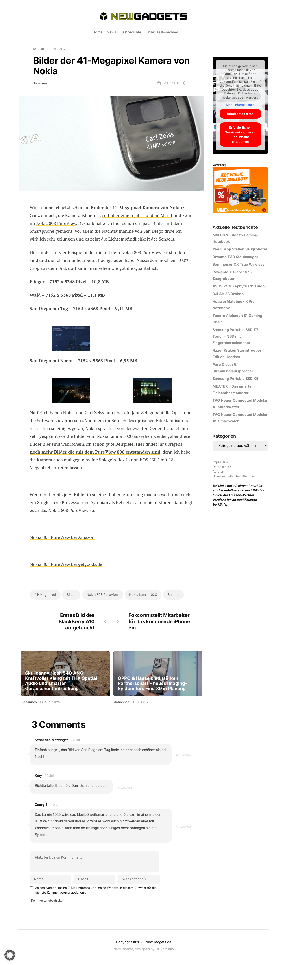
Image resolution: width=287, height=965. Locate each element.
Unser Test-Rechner (162, 32)
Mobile (40, 49)
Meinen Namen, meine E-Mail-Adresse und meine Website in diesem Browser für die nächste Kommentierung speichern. (95, 890)
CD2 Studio (164, 949)
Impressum (221, 462)
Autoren (218, 471)
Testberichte (131, 32)
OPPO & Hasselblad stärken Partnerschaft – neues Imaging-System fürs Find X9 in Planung (152, 683)
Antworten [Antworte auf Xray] (124, 787)
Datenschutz (222, 467)
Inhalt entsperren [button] (240, 114)
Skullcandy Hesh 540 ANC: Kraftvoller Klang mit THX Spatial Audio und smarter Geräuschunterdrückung (61, 681)
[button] (10, 955)
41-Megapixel (45, 594)
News (111, 32)
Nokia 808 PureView (56, 223)
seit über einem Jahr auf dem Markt (137, 215)
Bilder (71, 594)
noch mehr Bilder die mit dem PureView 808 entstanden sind (95, 452)
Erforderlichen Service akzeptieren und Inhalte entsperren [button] (240, 134)
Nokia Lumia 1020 (143, 594)
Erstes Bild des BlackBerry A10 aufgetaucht (77, 621)
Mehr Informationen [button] (240, 105)
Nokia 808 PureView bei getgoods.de (66, 564)
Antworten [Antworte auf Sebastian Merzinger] (183, 755)
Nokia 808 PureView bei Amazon (62, 537)
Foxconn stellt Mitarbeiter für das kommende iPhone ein (159, 621)
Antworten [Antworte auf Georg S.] (183, 826)
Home (97, 32)
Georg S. (42, 805)
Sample (173, 594)
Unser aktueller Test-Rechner (234, 476)
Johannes (40, 83)
